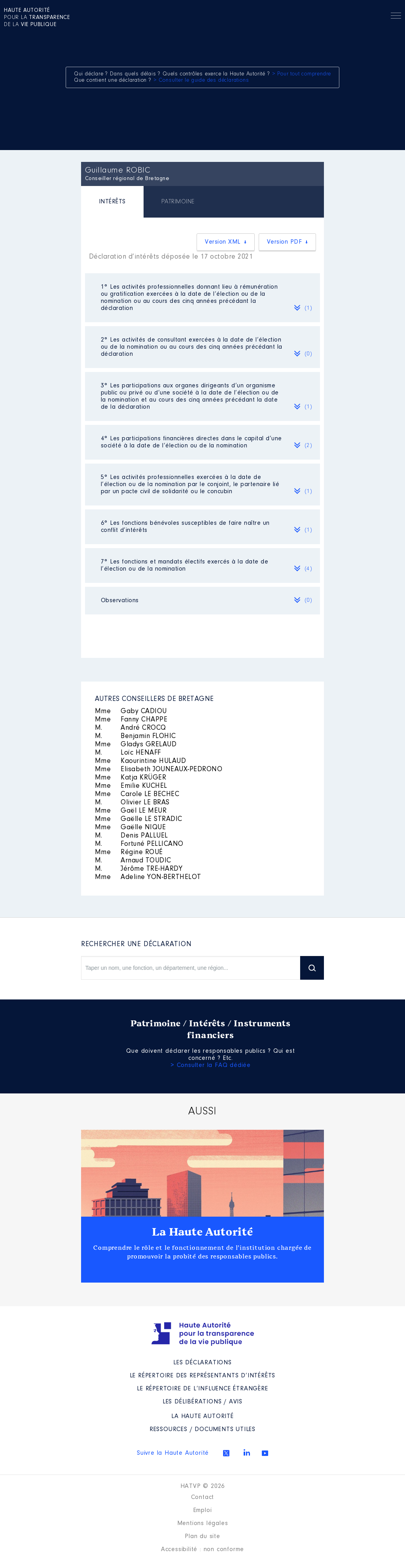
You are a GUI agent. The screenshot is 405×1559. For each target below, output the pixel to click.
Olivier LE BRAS (132, 802)
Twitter (226, 1453)
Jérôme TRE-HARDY (139, 869)
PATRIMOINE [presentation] (178, 202)
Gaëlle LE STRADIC (138, 819)
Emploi (202, 1510)
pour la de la (37, 18)
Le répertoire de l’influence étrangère (202, 1389)
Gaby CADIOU (131, 711)
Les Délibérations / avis (202, 1402)
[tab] (112, 203)
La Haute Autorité (202, 1232)
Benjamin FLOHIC (135, 736)
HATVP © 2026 (202, 1486)
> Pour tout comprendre (301, 74)
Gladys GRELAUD (136, 744)
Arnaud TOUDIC (133, 860)
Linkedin (247, 1452)
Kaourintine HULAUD (140, 761)
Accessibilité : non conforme (202, 1549)
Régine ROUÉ (129, 852)
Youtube (265, 1453)
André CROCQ (130, 728)
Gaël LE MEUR (131, 811)
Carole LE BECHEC (137, 794)
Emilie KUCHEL (131, 786)
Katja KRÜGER (131, 777)
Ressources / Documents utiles (202, 1429)
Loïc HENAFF (128, 753)
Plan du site (202, 1536)
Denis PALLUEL (131, 836)
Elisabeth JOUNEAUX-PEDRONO (159, 769)
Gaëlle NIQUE (130, 827)
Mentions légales (202, 1523)
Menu (396, 17)
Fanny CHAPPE (131, 719)
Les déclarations (202, 1363)
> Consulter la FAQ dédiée (210, 1065)
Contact (202, 1497)
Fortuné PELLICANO (139, 844)
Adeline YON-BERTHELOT (148, 877)
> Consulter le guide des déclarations (201, 80)
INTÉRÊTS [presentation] (112, 202)
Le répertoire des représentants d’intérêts (203, 1376)
